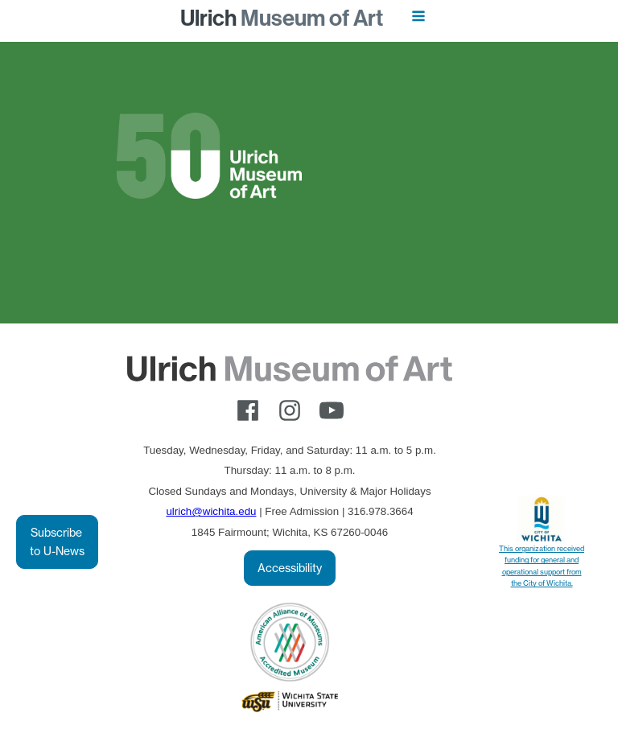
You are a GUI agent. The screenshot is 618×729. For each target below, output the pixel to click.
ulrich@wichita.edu (211, 511)
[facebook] (248, 410)
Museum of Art (281, 18)
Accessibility (290, 568)
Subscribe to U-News (57, 541)
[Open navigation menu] (418, 17)
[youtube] (331, 410)
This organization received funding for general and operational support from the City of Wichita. (541, 565)
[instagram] (290, 410)
